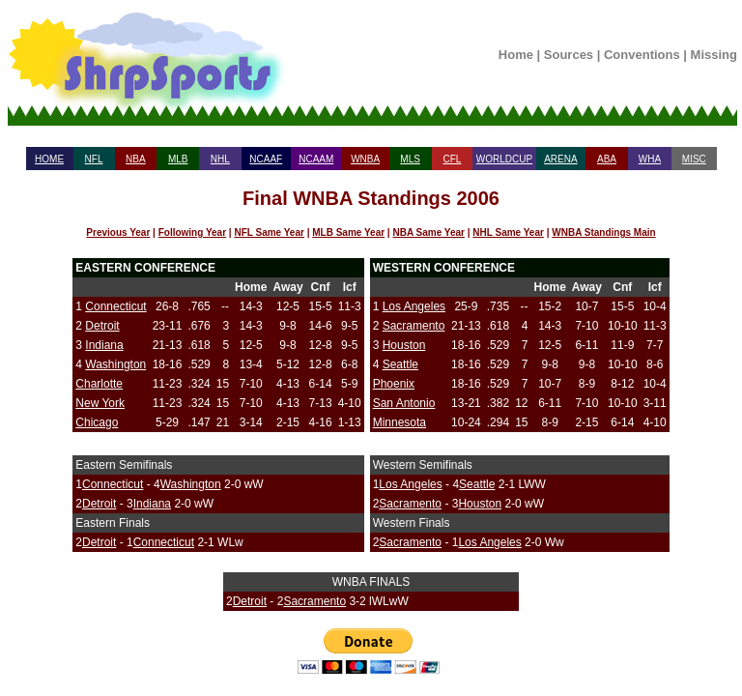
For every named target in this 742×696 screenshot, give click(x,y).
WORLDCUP (504, 159)
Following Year (192, 232)
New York (100, 403)
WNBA (365, 159)
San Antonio (404, 403)
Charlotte (99, 384)
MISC (694, 159)
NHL (220, 159)
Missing (714, 54)
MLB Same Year (348, 232)
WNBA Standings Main (603, 232)
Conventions (642, 54)
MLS (410, 159)
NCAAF (265, 159)
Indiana (104, 345)
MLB (178, 159)
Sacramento (414, 326)
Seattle (400, 364)
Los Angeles (414, 306)
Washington (115, 364)
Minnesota (399, 422)
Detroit (102, 326)
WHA (650, 159)
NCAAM (316, 159)
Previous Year (118, 232)
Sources (568, 54)
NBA (136, 159)
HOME (49, 159)
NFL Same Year (268, 232)
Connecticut (115, 306)
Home (516, 54)
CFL (451, 159)
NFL (94, 159)
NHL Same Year (508, 232)
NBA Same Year (428, 232)
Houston (404, 345)
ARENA (560, 159)
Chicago (96, 422)
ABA (606, 159)
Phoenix (393, 384)
